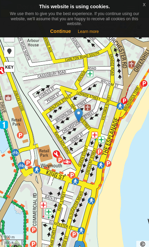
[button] (9, 52)
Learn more (88, 31)
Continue (60, 31)
